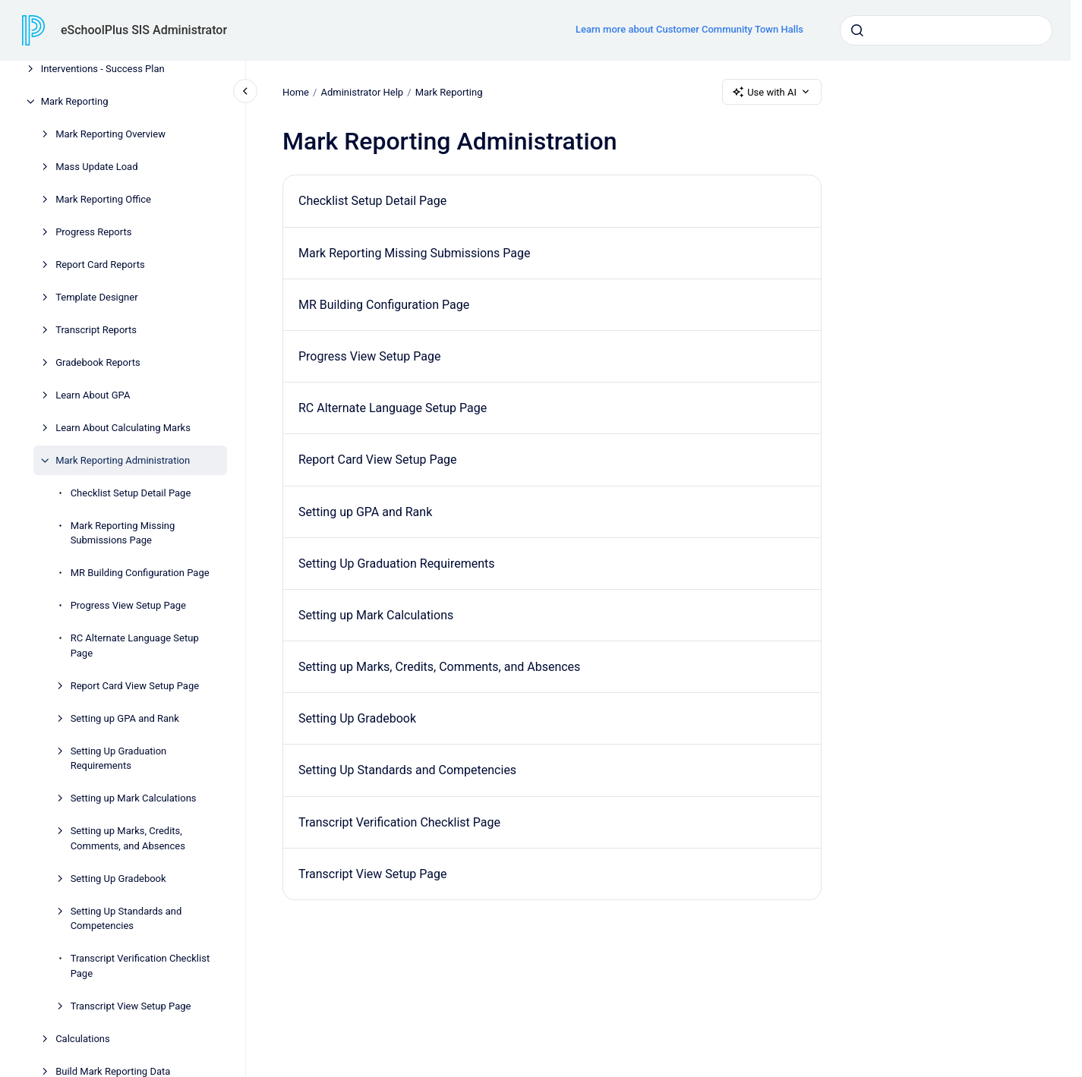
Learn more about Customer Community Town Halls (689, 29)
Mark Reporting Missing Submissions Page (123, 533)
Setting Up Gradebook (118, 878)
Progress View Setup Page (128, 605)
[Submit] (857, 30)
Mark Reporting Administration (122, 460)
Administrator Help (361, 91)
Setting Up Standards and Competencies (126, 918)
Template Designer (96, 297)
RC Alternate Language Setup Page (135, 645)
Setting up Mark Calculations (134, 798)
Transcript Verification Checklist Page (140, 966)
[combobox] (946, 30)
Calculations (82, 1038)
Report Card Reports (100, 264)
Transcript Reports (96, 329)
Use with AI (772, 92)
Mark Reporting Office (103, 199)
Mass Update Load (96, 166)
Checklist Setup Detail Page (131, 493)
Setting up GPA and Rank (125, 718)
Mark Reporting (75, 101)
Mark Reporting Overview (110, 134)
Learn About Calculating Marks (123, 427)
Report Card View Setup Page (135, 685)
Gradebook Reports (97, 362)
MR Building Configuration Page (140, 572)
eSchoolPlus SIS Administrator (144, 30)
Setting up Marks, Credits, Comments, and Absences (128, 838)
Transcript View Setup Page (131, 1006)
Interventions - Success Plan (103, 68)
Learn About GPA (92, 395)
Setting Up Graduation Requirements (119, 758)
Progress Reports (93, 232)
